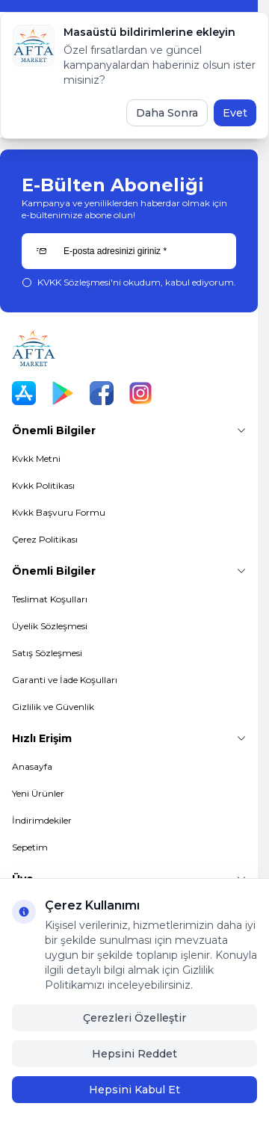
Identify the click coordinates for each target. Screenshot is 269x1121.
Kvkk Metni (36, 458)
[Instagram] (140, 393)
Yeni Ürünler (38, 793)
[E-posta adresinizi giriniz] (129, 251)
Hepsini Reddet (134, 1053)
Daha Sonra (167, 113)
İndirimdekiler (42, 820)
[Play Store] (63, 393)
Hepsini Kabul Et (134, 1089)
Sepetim (30, 847)
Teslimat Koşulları (49, 599)
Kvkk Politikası (43, 485)
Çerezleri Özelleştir (134, 1018)
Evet (235, 113)
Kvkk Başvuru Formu (58, 512)
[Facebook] (102, 393)
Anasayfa (32, 766)
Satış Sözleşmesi (47, 652)
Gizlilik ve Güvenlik (53, 706)
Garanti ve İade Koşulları (64, 679)
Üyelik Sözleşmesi (49, 625)
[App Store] (24, 393)
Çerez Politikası (45, 539)
